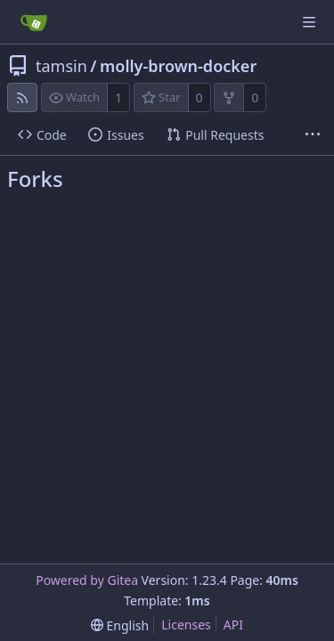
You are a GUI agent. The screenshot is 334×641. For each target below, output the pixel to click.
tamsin (61, 66)
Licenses (186, 624)
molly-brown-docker (178, 66)
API (233, 624)
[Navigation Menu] (309, 22)
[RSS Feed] (22, 97)
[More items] (312, 135)
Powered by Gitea (87, 580)
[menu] (120, 625)
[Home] (34, 22)
